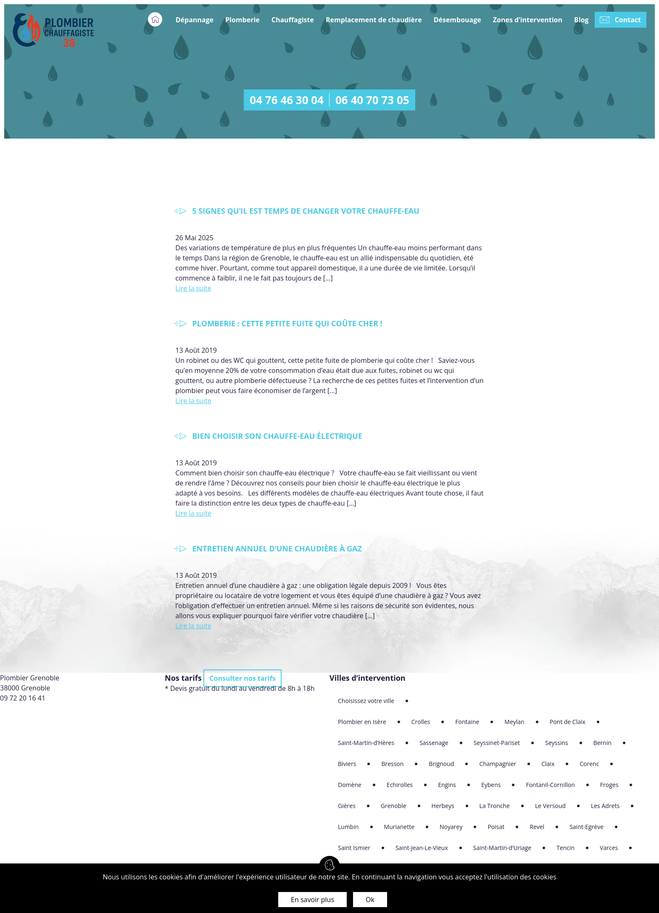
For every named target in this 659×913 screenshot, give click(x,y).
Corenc (589, 764)
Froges (609, 785)
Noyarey (451, 827)
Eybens (491, 785)
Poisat (496, 827)
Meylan (514, 722)
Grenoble (393, 806)
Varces (609, 848)
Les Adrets (605, 806)
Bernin (602, 743)
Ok (370, 899)
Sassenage (433, 743)
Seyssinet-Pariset (497, 743)
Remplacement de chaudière (374, 19)
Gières (347, 806)
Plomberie (242, 19)
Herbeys (443, 806)
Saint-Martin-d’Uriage (502, 848)
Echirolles (400, 785)
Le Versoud (550, 806)
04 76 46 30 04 (287, 100)
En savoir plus (312, 899)
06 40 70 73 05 (372, 100)
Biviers (347, 764)
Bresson (392, 764)
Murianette (399, 827)
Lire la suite (193, 288)
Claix (547, 764)
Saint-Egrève (586, 827)
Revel (537, 827)
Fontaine (467, 722)
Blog (581, 19)
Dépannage (195, 19)
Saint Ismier (354, 848)
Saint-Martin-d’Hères (366, 743)
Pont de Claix (567, 722)
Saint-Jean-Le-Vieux (421, 848)
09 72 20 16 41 (22, 698)
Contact (628, 19)
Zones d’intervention (527, 19)
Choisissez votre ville (366, 701)
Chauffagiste (293, 19)
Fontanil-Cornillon (550, 785)
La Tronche (495, 806)
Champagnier (497, 764)
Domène (349, 785)
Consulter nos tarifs (242, 678)
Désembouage (457, 19)
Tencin (565, 848)
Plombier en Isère (362, 722)
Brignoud (441, 764)
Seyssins (556, 743)
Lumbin (348, 827)
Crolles (420, 722)
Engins (447, 785)
